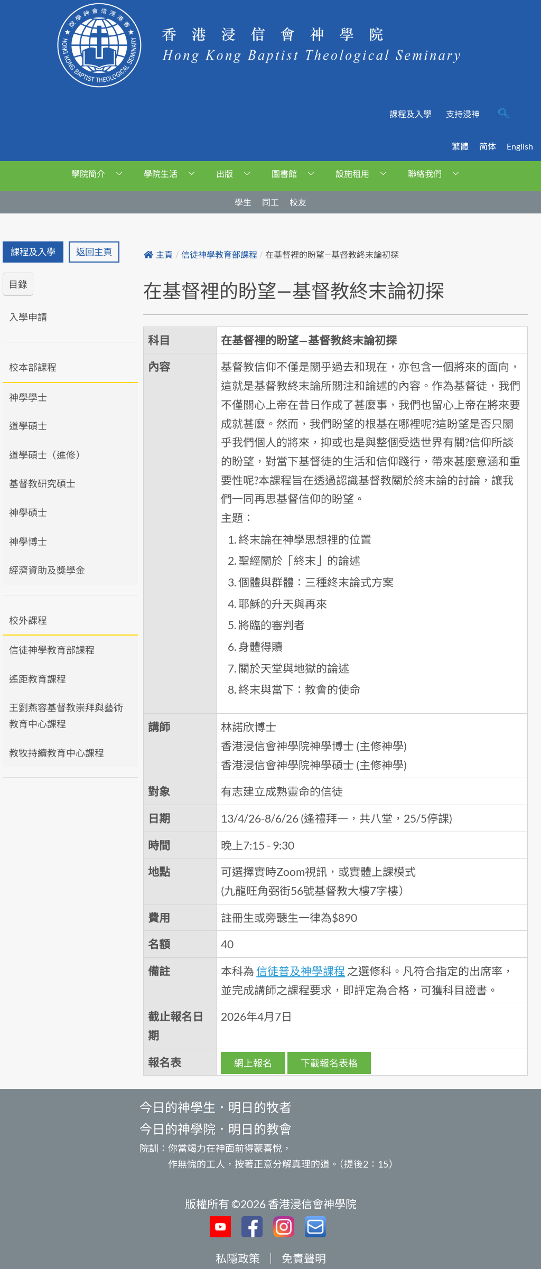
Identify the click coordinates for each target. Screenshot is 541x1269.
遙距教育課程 (37, 679)
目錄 (17, 284)
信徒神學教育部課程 (52, 650)
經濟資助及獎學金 (47, 570)
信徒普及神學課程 (300, 970)
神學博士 (28, 541)
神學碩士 (28, 512)
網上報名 (253, 1063)
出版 (237, 174)
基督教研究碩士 (42, 483)
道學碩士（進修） (47, 455)
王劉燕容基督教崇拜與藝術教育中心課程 (66, 716)
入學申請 (28, 317)
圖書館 (297, 174)
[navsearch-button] (503, 114)
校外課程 (28, 620)
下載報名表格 (329, 1063)
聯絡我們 (437, 174)
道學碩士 (28, 426)
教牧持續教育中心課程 (56, 753)
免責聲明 (304, 1258)
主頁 (158, 255)
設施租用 (364, 174)
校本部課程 (33, 367)
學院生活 (173, 174)
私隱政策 (238, 1258)
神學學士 (28, 397)
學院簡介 (100, 174)
